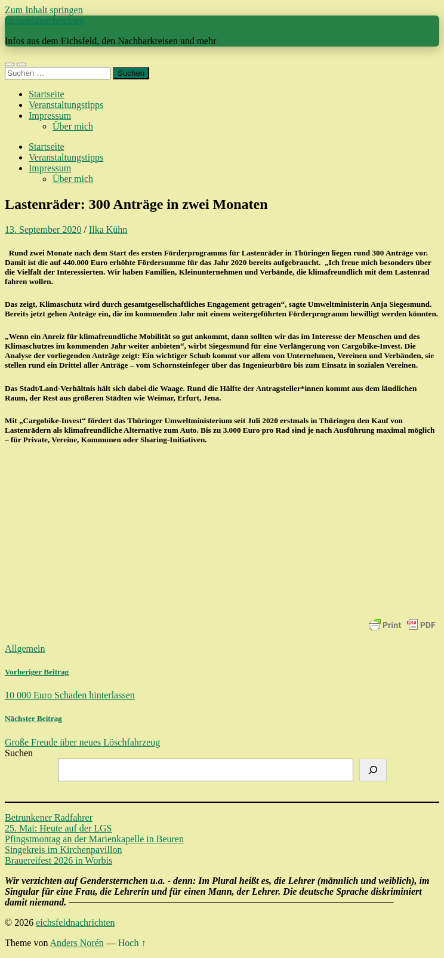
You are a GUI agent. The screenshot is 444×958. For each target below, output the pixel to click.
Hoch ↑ (132, 943)
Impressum (50, 115)
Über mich (73, 126)
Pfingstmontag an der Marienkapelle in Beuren (94, 839)
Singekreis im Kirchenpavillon (63, 850)
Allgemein (25, 648)
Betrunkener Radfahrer (48, 817)
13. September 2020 (43, 229)
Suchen (19, 753)
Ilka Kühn (108, 229)
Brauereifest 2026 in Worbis (58, 860)
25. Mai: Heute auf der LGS (58, 828)
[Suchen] (373, 770)
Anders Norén (77, 943)
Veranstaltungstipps (66, 105)
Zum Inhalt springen (44, 10)
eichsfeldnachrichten (44, 21)
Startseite (46, 94)
